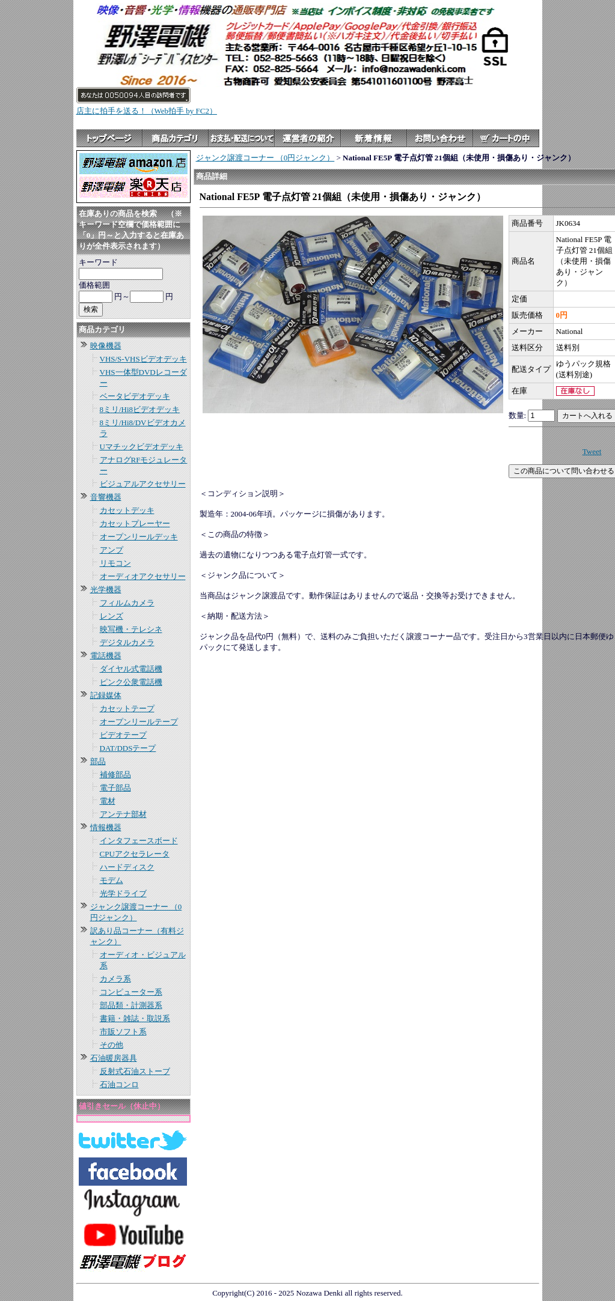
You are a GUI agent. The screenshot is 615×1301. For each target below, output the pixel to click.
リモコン (115, 563)
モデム (111, 880)
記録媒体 (105, 695)
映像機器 (105, 345)
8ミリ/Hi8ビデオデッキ (140, 409)
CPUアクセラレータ (135, 853)
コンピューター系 (131, 991)
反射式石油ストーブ (135, 1071)
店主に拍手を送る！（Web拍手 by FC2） (146, 110)
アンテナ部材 (123, 814)
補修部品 (115, 774)
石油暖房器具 (113, 1058)
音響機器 (105, 497)
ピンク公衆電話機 (131, 682)
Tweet (592, 451)
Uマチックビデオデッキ (141, 446)
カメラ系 (115, 978)
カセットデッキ (127, 510)
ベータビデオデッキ (135, 396)
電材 (107, 800)
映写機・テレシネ (131, 629)
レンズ (111, 615)
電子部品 (115, 787)
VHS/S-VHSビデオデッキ (143, 358)
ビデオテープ (123, 734)
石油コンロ (119, 1084)
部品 (98, 761)
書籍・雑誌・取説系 (135, 1018)
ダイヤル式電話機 (131, 668)
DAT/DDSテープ (128, 748)
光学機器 (105, 589)
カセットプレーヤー (135, 523)
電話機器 (105, 655)
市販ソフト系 (123, 1031)
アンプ (111, 549)
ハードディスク (127, 867)
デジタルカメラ (127, 642)
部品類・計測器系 (131, 1005)
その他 (111, 1044)
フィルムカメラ (127, 602)
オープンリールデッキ (139, 536)
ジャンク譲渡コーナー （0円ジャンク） (265, 157)
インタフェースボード (139, 840)
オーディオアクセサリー (143, 576)
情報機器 (105, 827)
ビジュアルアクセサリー (143, 483)
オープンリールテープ (139, 721)
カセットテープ (127, 708)
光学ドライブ (123, 893)
